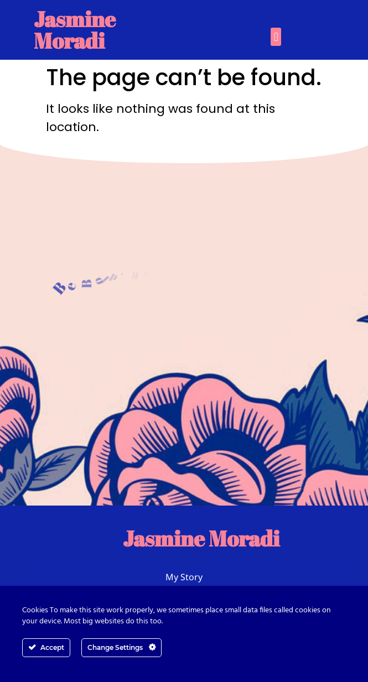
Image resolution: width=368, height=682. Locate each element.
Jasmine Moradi (75, 29)
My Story (184, 577)
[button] (276, 37)
